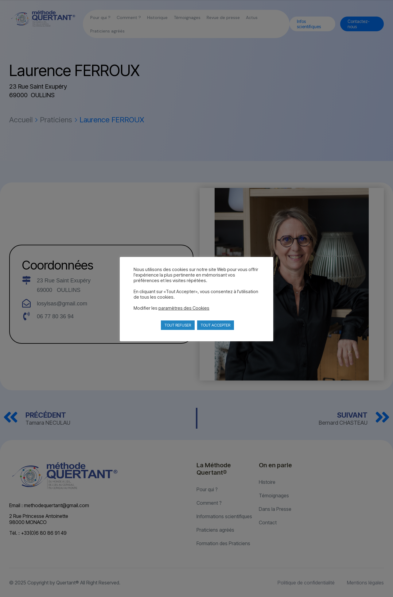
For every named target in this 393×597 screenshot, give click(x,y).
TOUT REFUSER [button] (178, 325)
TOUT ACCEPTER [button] (215, 325)
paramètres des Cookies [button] (183, 308)
